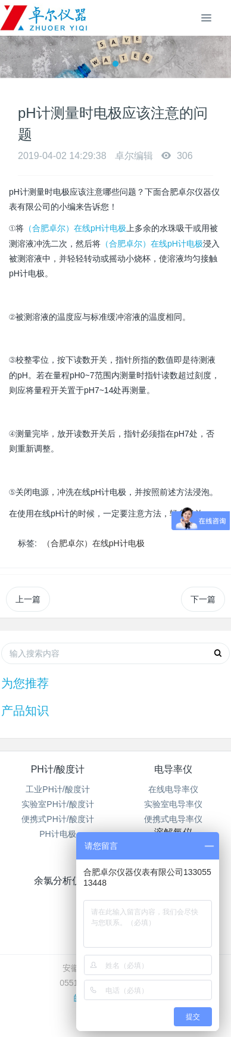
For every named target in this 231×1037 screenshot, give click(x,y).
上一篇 (27, 599)
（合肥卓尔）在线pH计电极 (75, 228)
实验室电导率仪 (173, 804)
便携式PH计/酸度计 (57, 819)
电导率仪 (173, 769)
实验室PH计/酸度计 (57, 804)
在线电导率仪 (173, 789)
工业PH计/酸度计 (57, 789)
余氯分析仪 (58, 881)
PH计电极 (57, 834)
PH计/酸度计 (58, 769)
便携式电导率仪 (173, 819)
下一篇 (203, 599)
